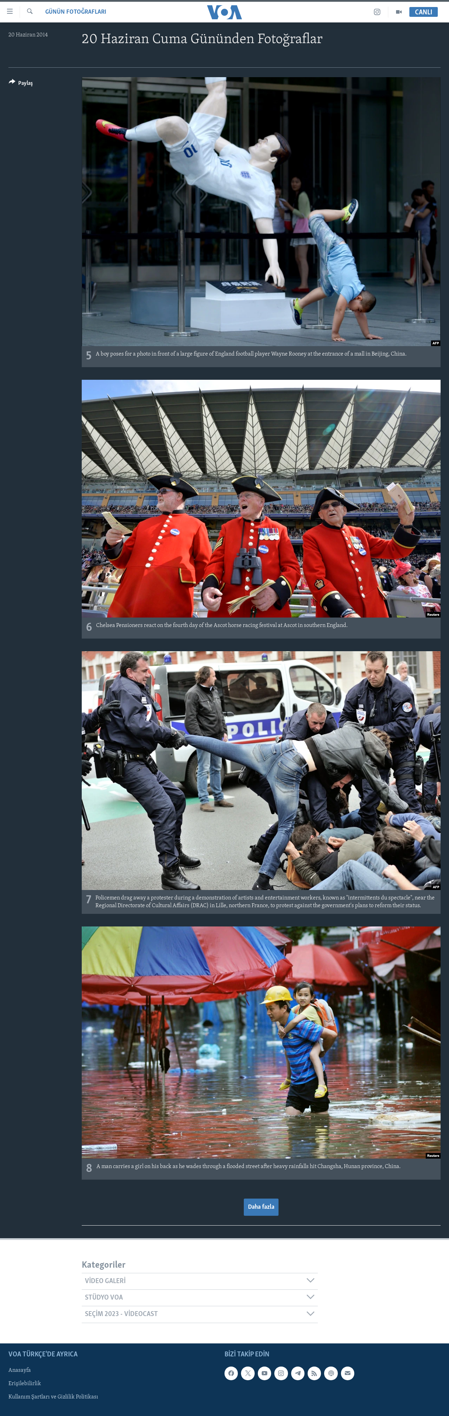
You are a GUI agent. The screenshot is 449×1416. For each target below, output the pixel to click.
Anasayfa (19, 1370)
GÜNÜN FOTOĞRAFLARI (75, 12)
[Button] (21, 84)
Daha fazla (261, 1207)
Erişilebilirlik (24, 1384)
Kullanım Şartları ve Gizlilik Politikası (53, 1397)
